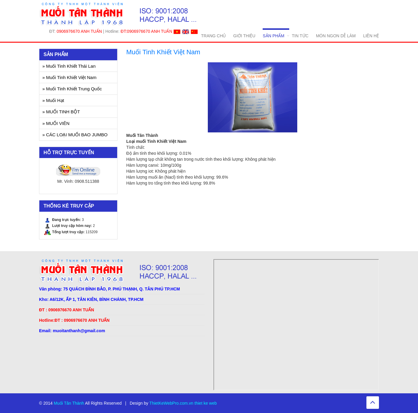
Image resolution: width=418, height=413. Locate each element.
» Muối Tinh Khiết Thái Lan (68, 66)
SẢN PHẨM (273, 35)
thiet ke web (205, 403)
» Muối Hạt (53, 100)
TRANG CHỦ (213, 35)
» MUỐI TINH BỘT (61, 111)
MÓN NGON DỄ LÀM (336, 35)
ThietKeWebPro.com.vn (171, 403)
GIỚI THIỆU (244, 35)
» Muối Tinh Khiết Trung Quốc (72, 88)
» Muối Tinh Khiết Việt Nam (69, 77)
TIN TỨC (300, 35)
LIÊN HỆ (371, 35)
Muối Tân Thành (69, 403)
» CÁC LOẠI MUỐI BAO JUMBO (75, 134)
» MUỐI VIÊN (55, 123)
